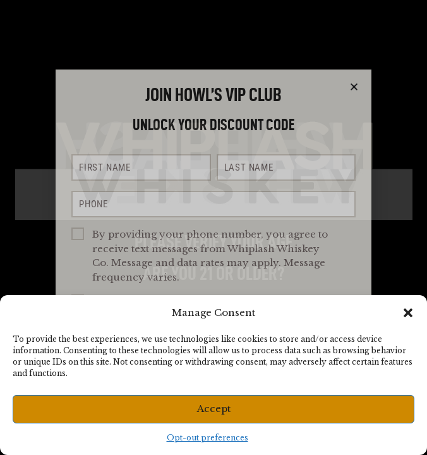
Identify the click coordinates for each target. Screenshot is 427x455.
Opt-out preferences (207, 437)
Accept (214, 409)
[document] (213, 227)
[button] (408, 312)
